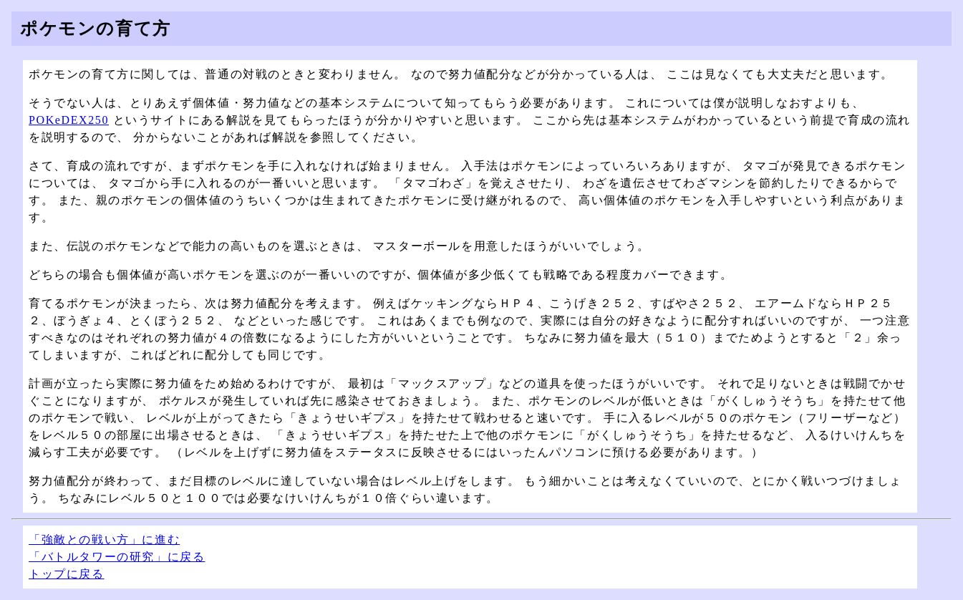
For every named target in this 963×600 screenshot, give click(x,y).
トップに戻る (67, 574)
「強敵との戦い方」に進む (104, 539)
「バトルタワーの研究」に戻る (117, 557)
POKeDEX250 (69, 120)
